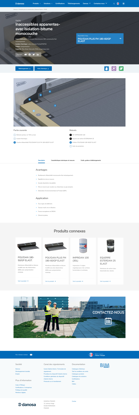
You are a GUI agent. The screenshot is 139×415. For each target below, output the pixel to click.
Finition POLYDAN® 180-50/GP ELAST (84, 142)
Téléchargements (23, 69)
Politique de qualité (21, 390)
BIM (73, 381)
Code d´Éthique (20, 385)
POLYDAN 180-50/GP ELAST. (26, 262)
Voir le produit (23, 284)
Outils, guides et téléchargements (91, 160)
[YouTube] (31, 354)
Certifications (76, 379)
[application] (89, 3)
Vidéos (74, 384)
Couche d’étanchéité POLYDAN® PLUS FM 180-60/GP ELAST (35, 142)
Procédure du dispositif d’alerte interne (55, 374)
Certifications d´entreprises (23, 387)
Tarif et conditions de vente (80, 371)
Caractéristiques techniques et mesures (63, 160)
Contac (74, 401)
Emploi (17, 374)
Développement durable (22, 371)
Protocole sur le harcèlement (52, 381)
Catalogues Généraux (78, 369)
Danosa (17, 369)
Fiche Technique (42, 69)
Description (41, 160)
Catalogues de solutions (79, 376)
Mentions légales (20, 392)
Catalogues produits (78, 374)
